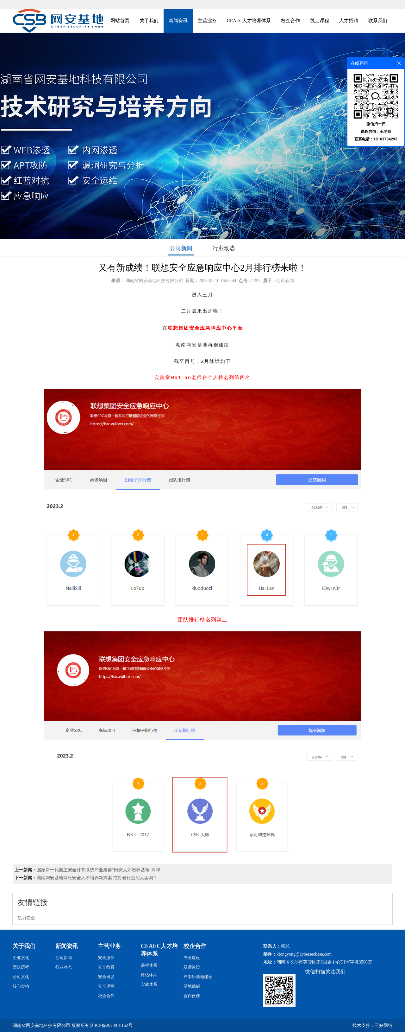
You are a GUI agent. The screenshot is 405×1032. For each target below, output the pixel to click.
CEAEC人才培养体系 (249, 20)
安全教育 (106, 967)
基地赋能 (192, 986)
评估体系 (149, 974)
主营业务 (207, 20)
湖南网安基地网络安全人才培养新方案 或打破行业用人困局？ (97, 877)
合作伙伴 (192, 995)
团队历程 (21, 967)
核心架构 (21, 986)
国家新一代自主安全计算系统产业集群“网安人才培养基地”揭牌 (98, 870)
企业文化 (21, 957)
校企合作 (290, 20)
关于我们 (149, 20)
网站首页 (119, 20)
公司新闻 (181, 248)
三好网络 (383, 1025)
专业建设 (192, 957)
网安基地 (197, 344)
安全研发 (106, 976)
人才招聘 (348, 20)
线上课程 (319, 20)
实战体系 (149, 984)
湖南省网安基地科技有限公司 (154, 280)
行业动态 (224, 248)
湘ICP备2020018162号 (111, 1025)
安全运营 (106, 986)
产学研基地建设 (198, 976)
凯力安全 (26, 918)
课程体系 (149, 965)
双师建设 (192, 967)
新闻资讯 (178, 20)
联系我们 (377, 20)
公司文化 (21, 976)
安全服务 (106, 957)
